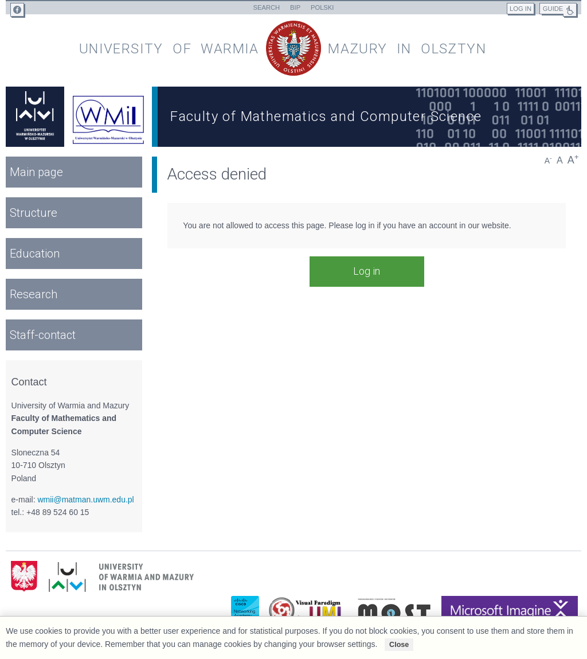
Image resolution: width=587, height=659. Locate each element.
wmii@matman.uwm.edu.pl (85, 499)
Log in (366, 271)
